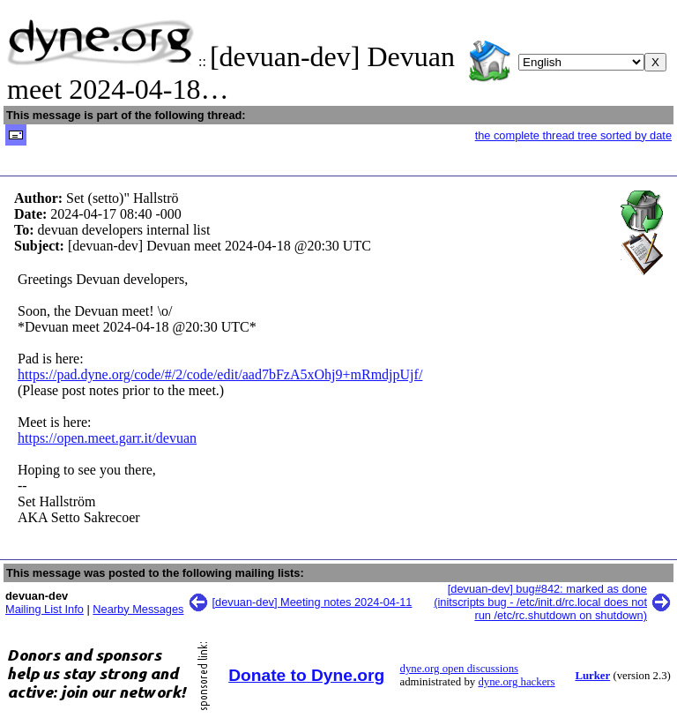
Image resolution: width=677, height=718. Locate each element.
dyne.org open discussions (459, 668)
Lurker (592, 675)
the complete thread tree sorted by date (573, 135)
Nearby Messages (138, 609)
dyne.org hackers (516, 682)
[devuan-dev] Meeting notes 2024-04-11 (312, 602)
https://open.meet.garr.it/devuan (107, 437)
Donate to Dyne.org (306, 675)
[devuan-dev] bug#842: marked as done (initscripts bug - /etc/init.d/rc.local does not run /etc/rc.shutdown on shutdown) (540, 602)
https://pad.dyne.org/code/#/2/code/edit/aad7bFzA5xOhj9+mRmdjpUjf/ (220, 374)
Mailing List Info (44, 609)
